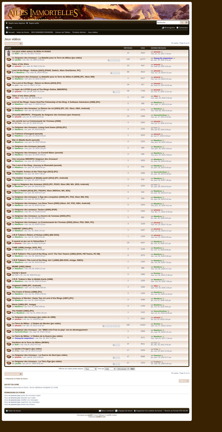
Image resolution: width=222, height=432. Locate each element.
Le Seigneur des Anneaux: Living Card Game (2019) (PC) (39, 127)
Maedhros (20, 72)
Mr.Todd (18, 123)
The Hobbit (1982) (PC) (23, 311)
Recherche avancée (186, 22)
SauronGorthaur (160, 115)
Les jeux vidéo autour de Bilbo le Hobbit (31, 51)
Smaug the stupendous (163, 58)
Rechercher (182, 22)
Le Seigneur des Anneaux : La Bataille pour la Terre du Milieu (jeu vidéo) (47, 58)
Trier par (107, 369)
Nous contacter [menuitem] (108, 411)
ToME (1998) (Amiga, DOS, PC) (26, 247)
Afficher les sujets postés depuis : (78, 369)
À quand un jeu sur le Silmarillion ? (29, 241)
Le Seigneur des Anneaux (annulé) (28, 146)
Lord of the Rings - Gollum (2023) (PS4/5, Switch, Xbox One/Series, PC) (46, 70)
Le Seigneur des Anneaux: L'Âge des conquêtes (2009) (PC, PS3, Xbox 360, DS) (50, 197)
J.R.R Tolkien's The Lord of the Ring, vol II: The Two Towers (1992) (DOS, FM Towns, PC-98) (56, 254)
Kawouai (157, 355)
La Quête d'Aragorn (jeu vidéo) (27, 349)
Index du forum (14, 411)
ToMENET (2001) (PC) (22, 228)
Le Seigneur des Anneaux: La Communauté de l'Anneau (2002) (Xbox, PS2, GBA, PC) (53, 222)
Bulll (17, 53)
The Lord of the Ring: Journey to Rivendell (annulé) (37, 165)
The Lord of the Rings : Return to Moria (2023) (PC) (36, 83)
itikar (17, 98)
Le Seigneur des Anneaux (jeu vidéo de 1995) (34, 317)
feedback (157, 362)
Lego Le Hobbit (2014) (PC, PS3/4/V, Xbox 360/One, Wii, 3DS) (41, 190)
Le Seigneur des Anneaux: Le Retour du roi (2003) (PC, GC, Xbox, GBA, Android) (51, 108)
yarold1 (18, 60)
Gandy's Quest (19, 273)
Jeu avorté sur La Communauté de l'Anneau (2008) (36, 121)
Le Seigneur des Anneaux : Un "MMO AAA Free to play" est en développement (50, 330)
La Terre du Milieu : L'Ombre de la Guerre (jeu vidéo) (37, 336)
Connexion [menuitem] (183, 28)
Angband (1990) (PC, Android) (26, 285)
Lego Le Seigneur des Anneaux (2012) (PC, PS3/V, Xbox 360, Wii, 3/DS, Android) (50, 184)
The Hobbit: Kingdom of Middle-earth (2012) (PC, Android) (40, 178)
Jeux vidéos (12, 39)
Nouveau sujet (12, 43)
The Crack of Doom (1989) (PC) (27, 292)
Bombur (157, 273)
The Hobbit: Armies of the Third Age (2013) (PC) (35, 171)
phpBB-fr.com (100, 417)
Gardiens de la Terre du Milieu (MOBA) (30, 342)
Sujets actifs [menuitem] (34, 23)
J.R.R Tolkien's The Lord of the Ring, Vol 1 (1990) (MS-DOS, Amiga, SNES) (47, 260)
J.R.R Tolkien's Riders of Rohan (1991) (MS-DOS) (35, 235)
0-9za (17, 351)
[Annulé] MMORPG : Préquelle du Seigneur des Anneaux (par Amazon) (46, 115)
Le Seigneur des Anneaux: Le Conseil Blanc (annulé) (37, 153)
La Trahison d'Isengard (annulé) (27, 134)
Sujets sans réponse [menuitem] (17, 23)
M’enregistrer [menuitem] (169, 28)
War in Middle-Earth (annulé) (25, 140)
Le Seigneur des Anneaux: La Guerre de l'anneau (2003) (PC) (41, 216)
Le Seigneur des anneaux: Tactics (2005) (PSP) (34, 209)
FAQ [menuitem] (10, 28)
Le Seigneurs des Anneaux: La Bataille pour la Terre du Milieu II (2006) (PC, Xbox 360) (53, 77)
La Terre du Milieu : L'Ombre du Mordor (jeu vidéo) (36, 323)
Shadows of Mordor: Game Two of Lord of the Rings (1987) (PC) (42, 298)
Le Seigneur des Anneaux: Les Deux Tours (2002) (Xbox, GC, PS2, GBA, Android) (51, 203)
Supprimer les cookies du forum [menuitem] (149, 411)
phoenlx (157, 52)
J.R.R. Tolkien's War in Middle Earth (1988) (32, 279)
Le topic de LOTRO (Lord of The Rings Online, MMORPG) (39, 89)
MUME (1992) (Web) (21, 266)
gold (16, 85)
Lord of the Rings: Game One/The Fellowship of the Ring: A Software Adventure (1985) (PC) (56, 102)
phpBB (89, 415)
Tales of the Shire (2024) (23, 96)
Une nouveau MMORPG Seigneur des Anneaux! (35, 159)
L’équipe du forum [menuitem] (125, 411)
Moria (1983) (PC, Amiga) (24, 304)
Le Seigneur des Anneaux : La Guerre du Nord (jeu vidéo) (39, 355)
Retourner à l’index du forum (17, 379)
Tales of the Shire (20, 64)
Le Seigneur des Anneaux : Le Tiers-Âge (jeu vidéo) (37, 361)
